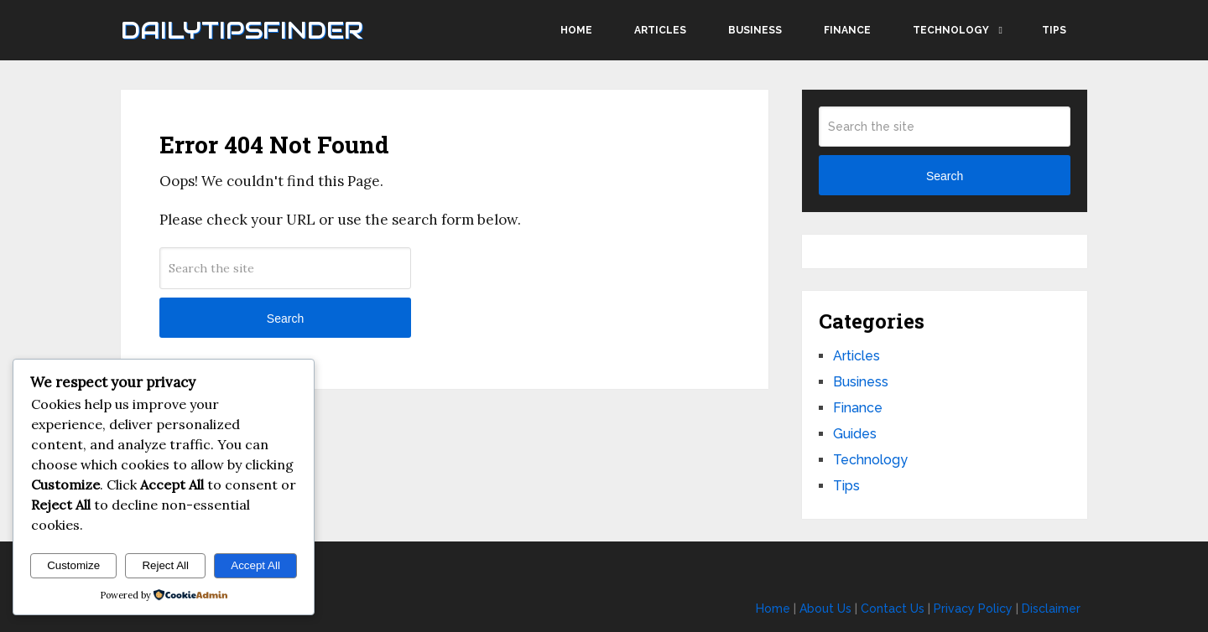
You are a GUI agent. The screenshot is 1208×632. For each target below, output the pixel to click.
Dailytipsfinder (242, 30)
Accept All (255, 565)
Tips (1054, 30)
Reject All (165, 565)
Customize (73, 565)
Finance (847, 30)
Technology (951, 30)
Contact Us (892, 608)
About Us (825, 608)
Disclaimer (1051, 608)
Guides (855, 434)
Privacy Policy (973, 608)
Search (285, 318)
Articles (660, 30)
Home (576, 30)
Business (755, 30)
